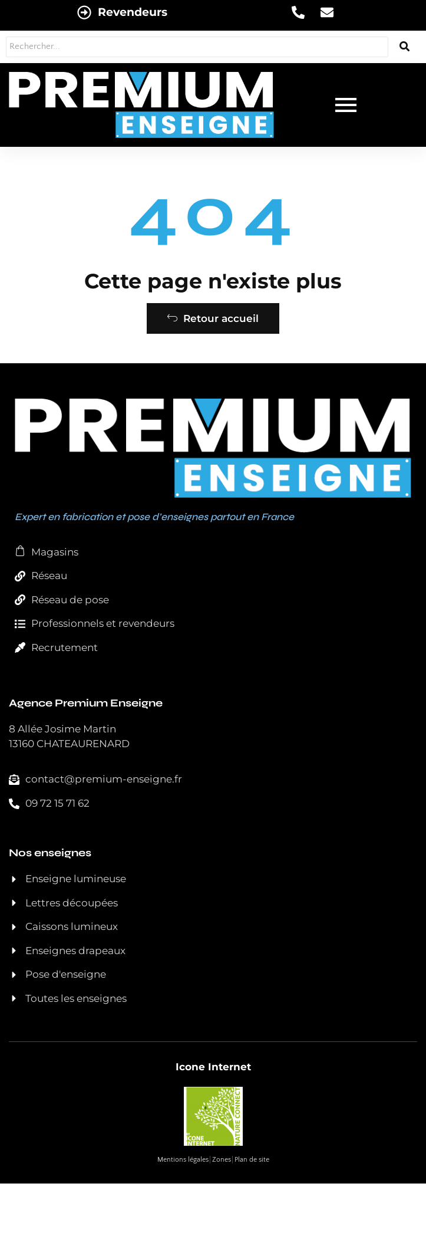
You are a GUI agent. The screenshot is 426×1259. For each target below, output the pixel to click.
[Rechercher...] (197, 47)
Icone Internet (213, 1067)
